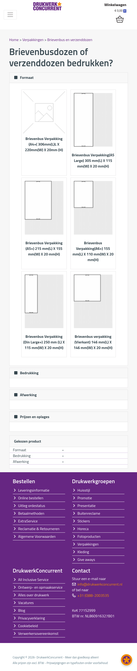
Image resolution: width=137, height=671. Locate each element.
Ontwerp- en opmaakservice (40, 587)
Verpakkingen (33, 39)
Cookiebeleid (28, 626)
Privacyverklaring (31, 618)
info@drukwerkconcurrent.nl (99, 584)
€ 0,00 (120, 10)
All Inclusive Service (33, 579)
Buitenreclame (88, 513)
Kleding (83, 552)
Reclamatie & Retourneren (39, 528)
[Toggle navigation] (10, 14)
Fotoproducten (88, 536)
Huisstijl (83, 490)
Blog (21, 610)
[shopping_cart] (119, 19)
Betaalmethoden (31, 513)
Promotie (84, 498)
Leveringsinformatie (33, 490)
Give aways (86, 559)
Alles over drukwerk (33, 595)
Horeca (83, 528)
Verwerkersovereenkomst (38, 633)
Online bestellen (30, 498)
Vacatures (26, 602)
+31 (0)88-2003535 (93, 595)
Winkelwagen (115, 4)
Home (14, 39)
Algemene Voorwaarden (37, 536)
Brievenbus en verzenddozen (69, 39)
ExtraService (28, 521)
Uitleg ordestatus (31, 505)
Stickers (83, 521)
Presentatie (86, 505)
